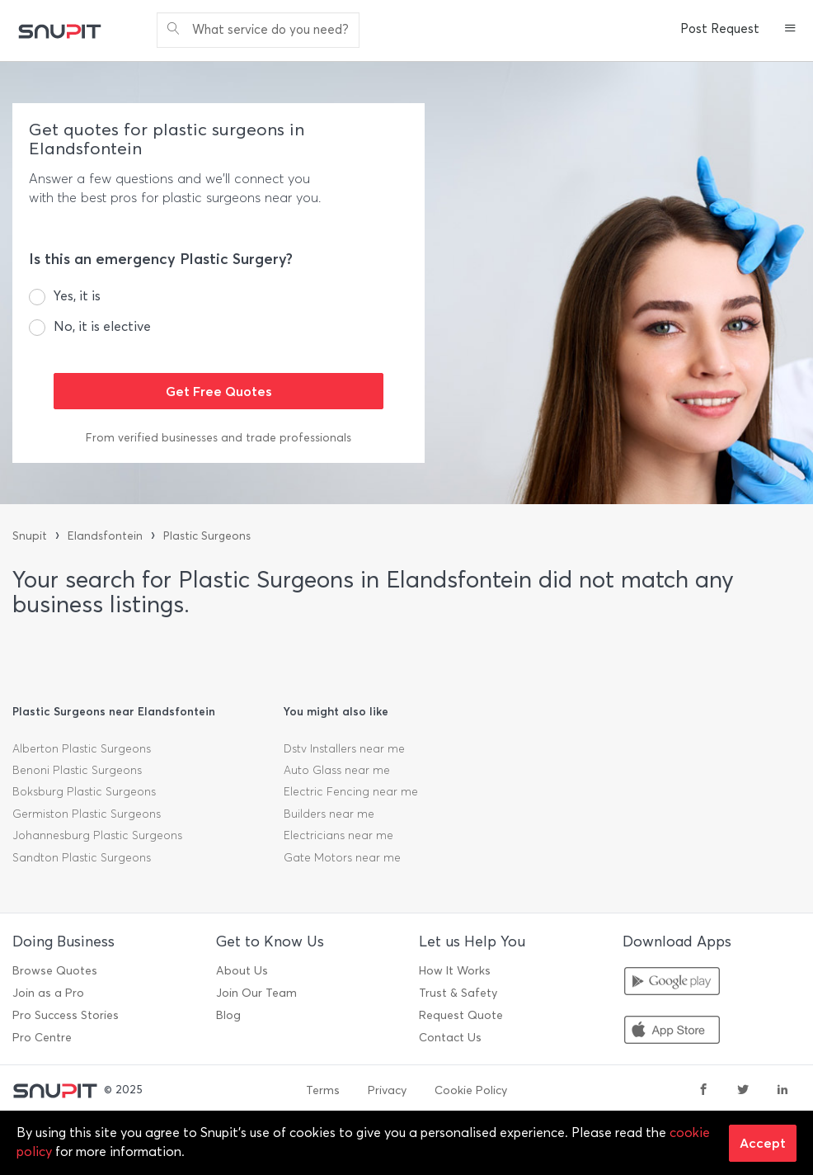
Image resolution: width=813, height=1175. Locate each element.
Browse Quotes (54, 971)
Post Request (719, 28)
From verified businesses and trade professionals (218, 438)
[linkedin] (782, 1091)
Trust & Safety (458, 993)
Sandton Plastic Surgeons (81, 858)
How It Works (455, 971)
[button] (790, 29)
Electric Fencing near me (351, 792)
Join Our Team (256, 993)
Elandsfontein (105, 536)
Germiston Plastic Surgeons (86, 814)
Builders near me (329, 814)
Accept (763, 1143)
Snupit (29, 536)
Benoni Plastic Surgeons (77, 770)
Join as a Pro (48, 993)
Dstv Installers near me (344, 749)
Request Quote (461, 1015)
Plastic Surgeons (207, 536)
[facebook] (703, 1091)
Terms (323, 1090)
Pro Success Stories (65, 1015)
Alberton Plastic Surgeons (81, 749)
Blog (228, 1015)
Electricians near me (338, 835)
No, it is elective (102, 326)
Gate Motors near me (342, 858)
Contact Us (450, 1038)
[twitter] (743, 1091)
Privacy (387, 1090)
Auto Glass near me (337, 770)
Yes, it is (77, 296)
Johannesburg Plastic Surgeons (97, 835)
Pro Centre (42, 1038)
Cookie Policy (471, 1090)
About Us (242, 971)
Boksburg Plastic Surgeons (84, 792)
